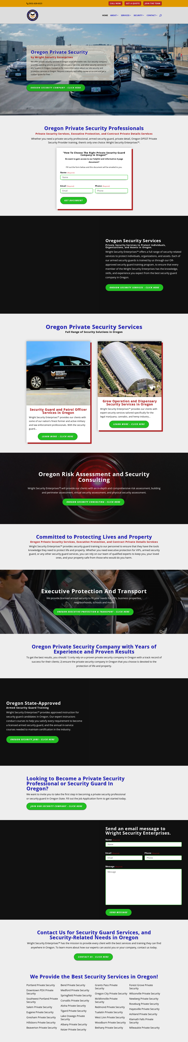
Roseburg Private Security (144, 1003)
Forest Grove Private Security (141, 986)
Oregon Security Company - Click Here (56, 87)
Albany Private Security (74, 1024)
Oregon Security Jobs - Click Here (32, 739)
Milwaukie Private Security (144, 1027)
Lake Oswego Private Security (73, 1017)
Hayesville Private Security (144, 1009)
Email (67, 186)
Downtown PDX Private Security (39, 992)
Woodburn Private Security (110, 1022)
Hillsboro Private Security (40, 1022)
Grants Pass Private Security (106, 986)
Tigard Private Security (73, 1011)
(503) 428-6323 (35, 3)
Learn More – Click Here (57, 436)
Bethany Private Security (109, 1027)
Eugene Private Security (39, 1012)
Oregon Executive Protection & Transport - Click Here (93, 611)
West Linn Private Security (110, 1017)
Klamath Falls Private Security (141, 1021)
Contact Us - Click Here (93, 957)
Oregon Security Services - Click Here (134, 287)
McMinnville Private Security (106, 1000)
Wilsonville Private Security (144, 993)
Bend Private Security (73, 985)
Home (105, 15)
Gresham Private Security (41, 1017)
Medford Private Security (75, 990)
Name (67, 172)
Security (138, 15)
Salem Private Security (39, 1007)
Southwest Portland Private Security (42, 1000)
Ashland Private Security (143, 1014)
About (113, 15)
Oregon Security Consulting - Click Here (93, 502)
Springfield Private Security (76, 995)
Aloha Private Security (73, 1005)
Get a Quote (133, 3)
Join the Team (152, 3)
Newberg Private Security (143, 998)
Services (125, 15)
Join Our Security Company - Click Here (56, 806)
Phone (102, 186)
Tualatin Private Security (109, 1012)
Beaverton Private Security (41, 1027)
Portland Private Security (40, 985)
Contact (151, 15)
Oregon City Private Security (111, 993)
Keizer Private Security (73, 1029)
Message (113, 866)
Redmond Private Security (110, 1007)
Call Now (115, 3)
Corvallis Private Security (75, 1000)
